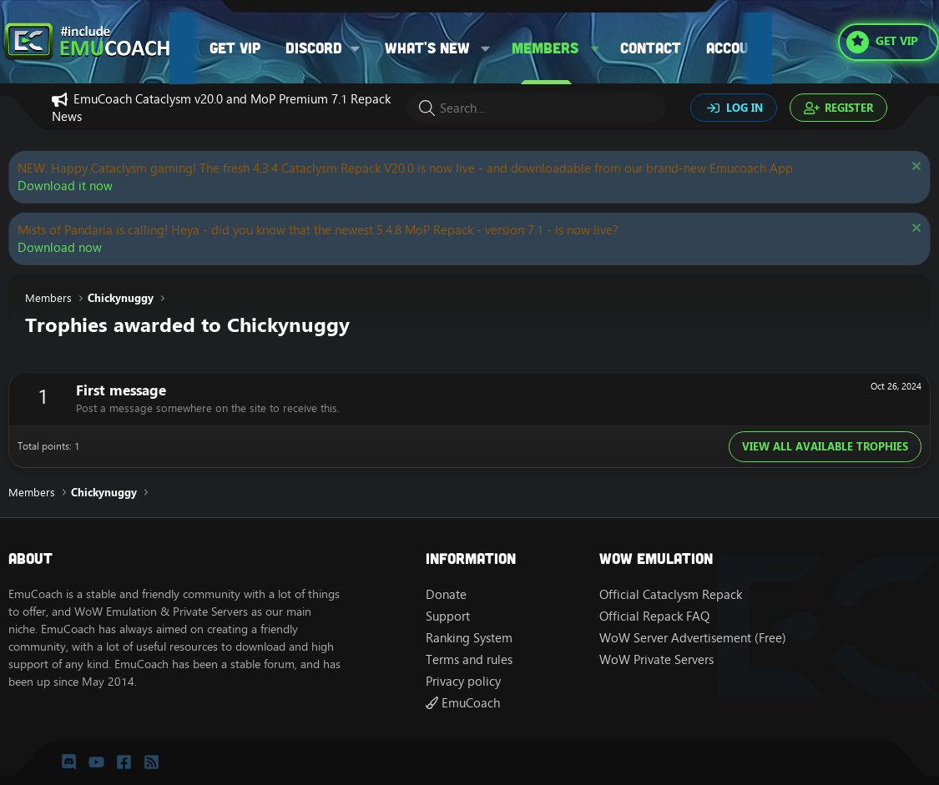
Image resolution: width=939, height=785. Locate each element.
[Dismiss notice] (914, 168)
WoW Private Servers (656, 659)
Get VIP (235, 47)
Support (448, 616)
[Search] (535, 108)
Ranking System (469, 638)
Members (545, 47)
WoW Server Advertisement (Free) (692, 638)
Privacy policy (463, 681)
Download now (60, 247)
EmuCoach (463, 703)
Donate (446, 594)
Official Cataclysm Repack (670, 594)
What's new (427, 47)
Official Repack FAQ (654, 616)
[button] (328, 48)
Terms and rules (469, 659)
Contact (650, 47)
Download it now (65, 185)
